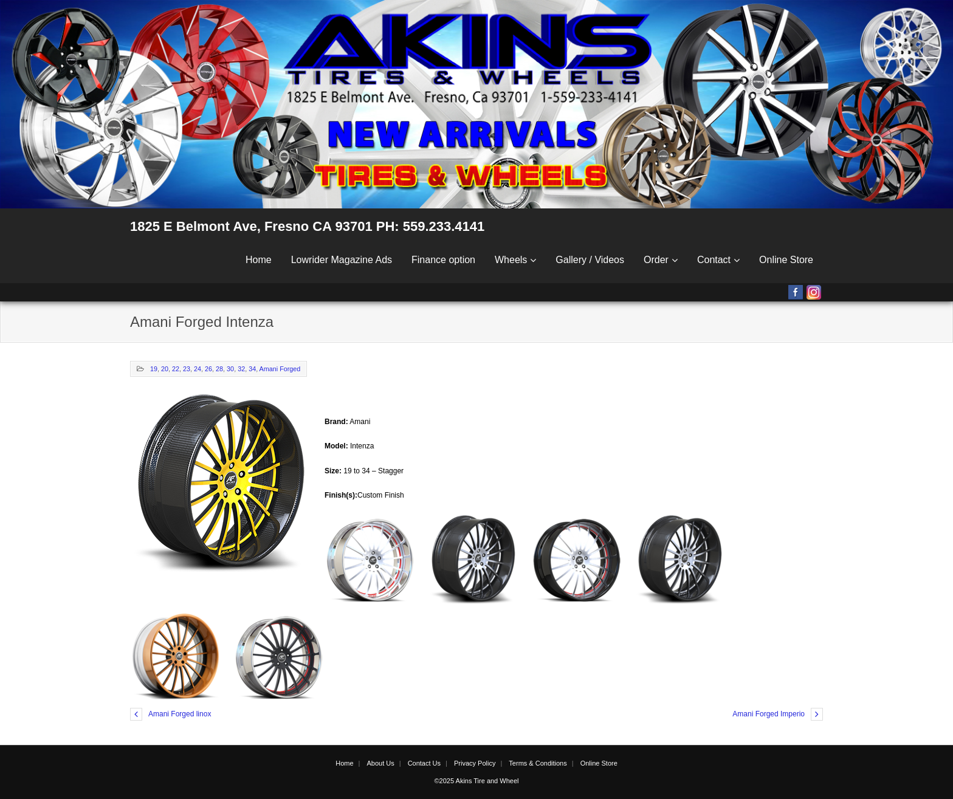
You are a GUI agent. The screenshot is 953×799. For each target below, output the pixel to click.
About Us (380, 763)
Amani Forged (280, 368)
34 (252, 368)
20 (164, 368)
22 (175, 368)
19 (153, 368)
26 (208, 368)
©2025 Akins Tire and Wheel (477, 780)
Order (656, 260)
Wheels (511, 260)
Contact (714, 260)
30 (230, 368)
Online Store (786, 260)
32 (241, 368)
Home (259, 260)
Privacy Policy (474, 763)
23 (186, 368)
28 (219, 368)
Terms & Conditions (537, 763)
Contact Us (424, 763)
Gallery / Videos (590, 260)
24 (197, 368)
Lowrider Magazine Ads (341, 260)
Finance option (443, 260)
